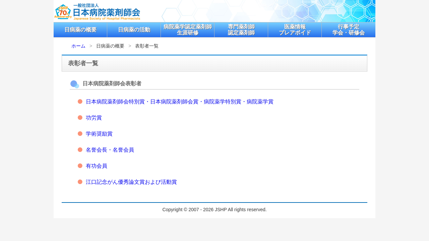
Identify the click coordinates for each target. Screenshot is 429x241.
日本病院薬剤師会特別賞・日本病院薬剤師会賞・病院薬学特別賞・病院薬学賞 (179, 101)
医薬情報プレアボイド (295, 29)
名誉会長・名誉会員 (110, 150)
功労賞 (94, 117)
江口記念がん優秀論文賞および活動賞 (131, 182)
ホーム (78, 46)
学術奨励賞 (99, 134)
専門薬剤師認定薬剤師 (241, 29)
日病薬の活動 (134, 29)
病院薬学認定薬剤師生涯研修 (188, 29)
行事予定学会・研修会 (348, 29)
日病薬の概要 (80, 29)
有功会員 (96, 166)
